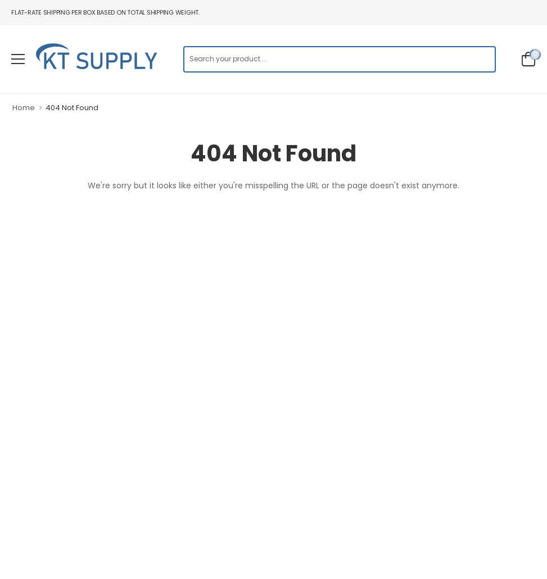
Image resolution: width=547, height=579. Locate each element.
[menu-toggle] (18, 59)
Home (23, 107)
